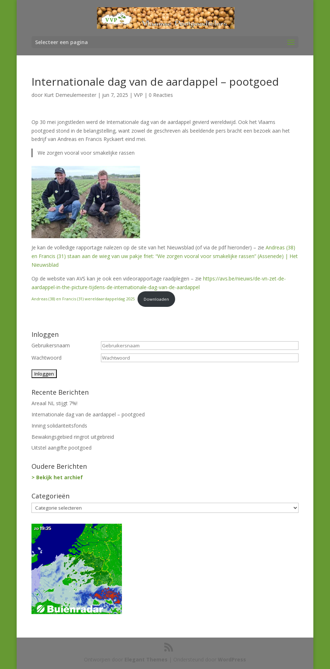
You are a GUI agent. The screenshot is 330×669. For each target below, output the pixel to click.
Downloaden (156, 299)
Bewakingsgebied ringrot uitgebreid (72, 436)
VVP (138, 94)
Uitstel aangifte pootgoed (61, 447)
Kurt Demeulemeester (70, 94)
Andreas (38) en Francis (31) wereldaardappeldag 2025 (83, 299)
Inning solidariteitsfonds (59, 425)
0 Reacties (161, 94)
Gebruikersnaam (50, 345)
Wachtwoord (46, 357)
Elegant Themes (146, 659)
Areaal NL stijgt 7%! (54, 403)
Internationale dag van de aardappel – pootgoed (88, 414)
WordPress (232, 659)
